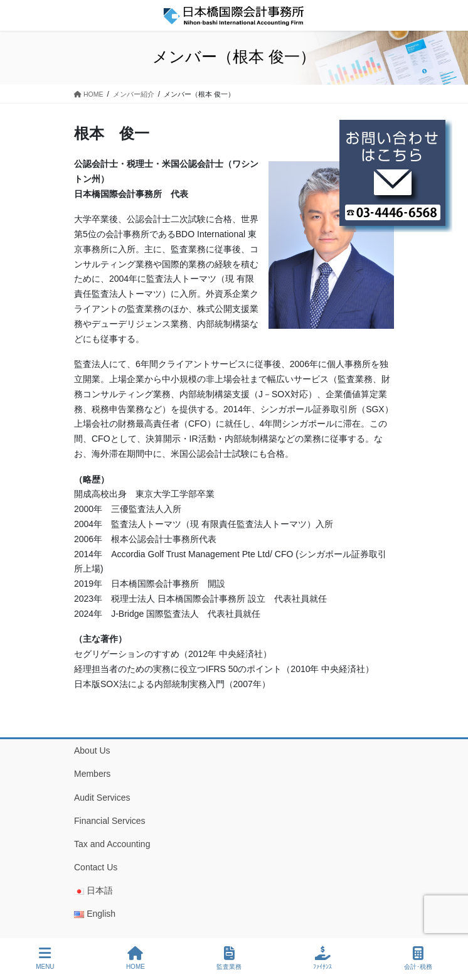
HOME (135, 958)
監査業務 (229, 958)
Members (92, 774)
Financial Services (110, 821)
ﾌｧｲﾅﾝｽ (322, 958)
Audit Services (102, 798)
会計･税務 (418, 958)
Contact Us (95, 867)
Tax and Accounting (112, 844)
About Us (92, 750)
